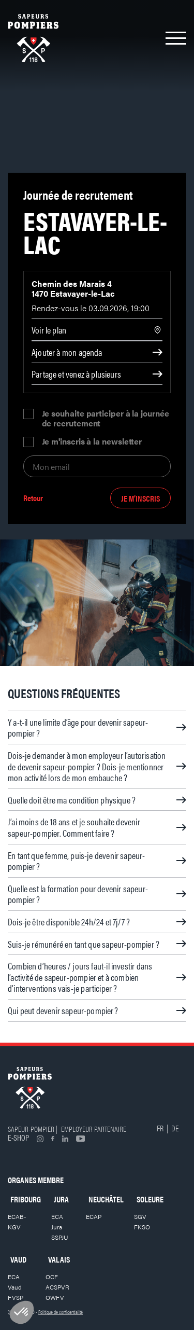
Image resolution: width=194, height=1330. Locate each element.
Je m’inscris (140, 498)
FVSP (15, 1297)
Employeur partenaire (93, 1128)
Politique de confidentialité (60, 1311)
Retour (33, 498)
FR (160, 1128)
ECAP (93, 1216)
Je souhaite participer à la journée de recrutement (105, 418)
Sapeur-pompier (31, 1128)
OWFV (55, 1297)
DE (174, 1128)
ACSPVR (57, 1287)
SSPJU (59, 1237)
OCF (52, 1276)
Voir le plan (49, 329)
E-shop (18, 1137)
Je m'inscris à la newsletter (92, 442)
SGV (140, 1216)
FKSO (142, 1226)
